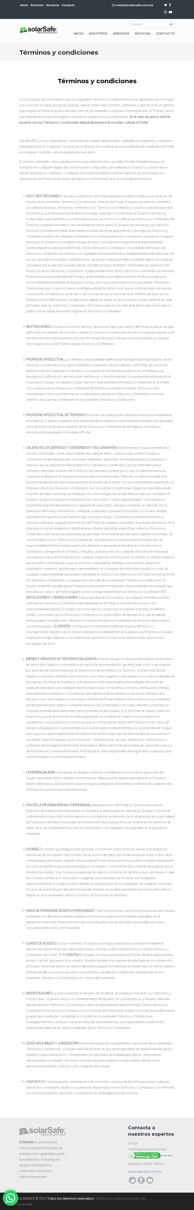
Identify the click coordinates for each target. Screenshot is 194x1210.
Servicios (37, 5)
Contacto (68, 5)
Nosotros (52, 5)
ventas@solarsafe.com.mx (135, 5)
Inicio (24, 5)
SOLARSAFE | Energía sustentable (38, 30)
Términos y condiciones (112, 1198)
